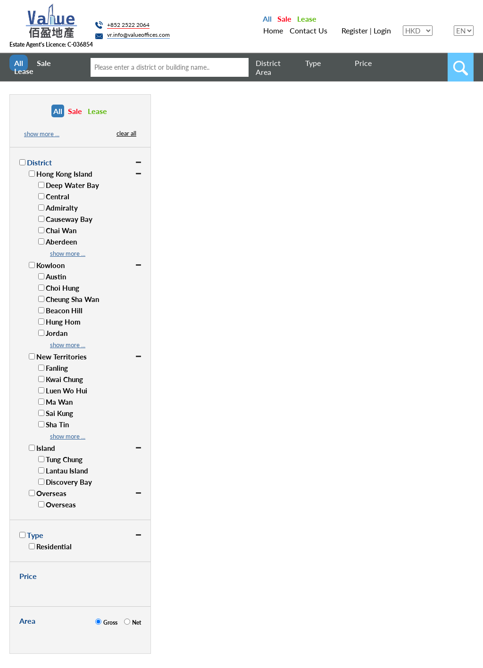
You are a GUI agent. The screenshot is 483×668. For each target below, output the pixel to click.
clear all (126, 133)
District (268, 62)
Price (363, 62)
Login (382, 30)
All (267, 18)
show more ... (41, 134)
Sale (284, 18)
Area (263, 71)
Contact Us (308, 30)
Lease (306, 18)
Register (354, 30)
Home (273, 30)
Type (313, 62)
